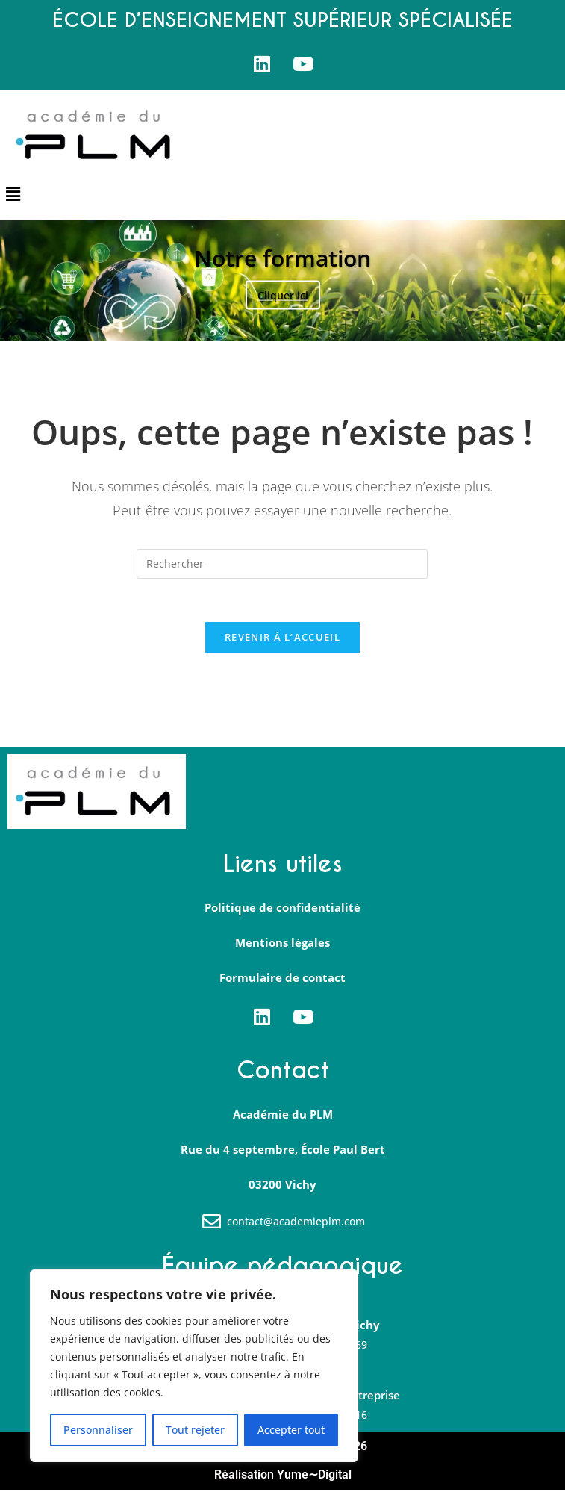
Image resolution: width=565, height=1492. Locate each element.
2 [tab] (275, 321)
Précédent (29, 280)
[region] (194, 1365)
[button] (12, 194)
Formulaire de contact (282, 980)
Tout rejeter (195, 1430)
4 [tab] (306, 321)
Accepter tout (291, 1430)
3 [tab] (291, 321)
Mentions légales (282, 945)
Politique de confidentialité (282, 910)
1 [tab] (259, 321)
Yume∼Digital (314, 1477)
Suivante (536, 280)
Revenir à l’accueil (282, 639)
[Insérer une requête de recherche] (282, 564)
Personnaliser (98, 1430)
